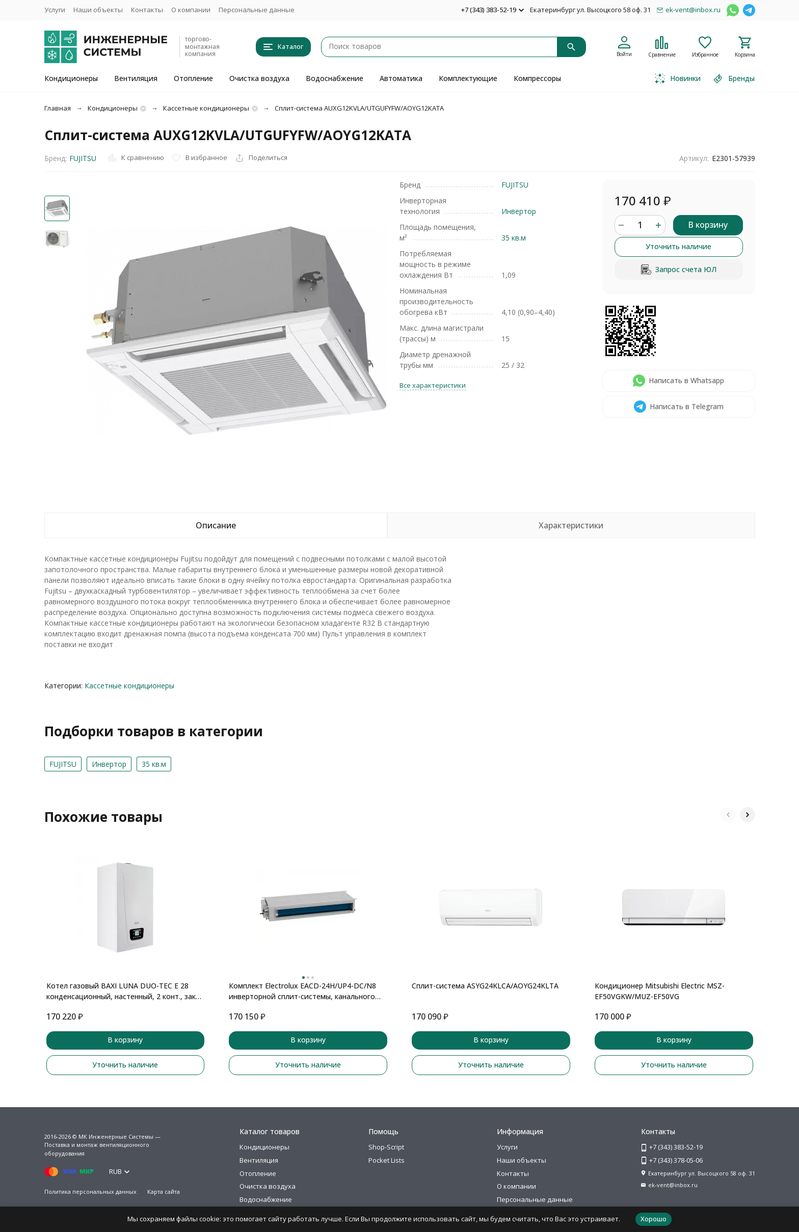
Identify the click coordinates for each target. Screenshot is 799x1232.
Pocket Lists (386, 1160)
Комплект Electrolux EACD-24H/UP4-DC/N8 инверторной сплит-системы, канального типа (302, 991)
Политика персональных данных (90, 1191)
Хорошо (654, 1218)
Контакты (147, 9)
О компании (190, 9)
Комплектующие (468, 78)
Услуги (54, 9)
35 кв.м (513, 238)
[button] (728, 814)
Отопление (193, 78)
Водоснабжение (334, 78)
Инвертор (518, 211)
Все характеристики (433, 385)
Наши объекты (98, 9)
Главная (57, 108)
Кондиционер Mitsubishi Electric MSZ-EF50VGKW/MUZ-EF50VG (660, 991)
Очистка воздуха (259, 78)
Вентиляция (135, 78)
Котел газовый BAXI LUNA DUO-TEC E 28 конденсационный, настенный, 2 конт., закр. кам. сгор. (123, 991)
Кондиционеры (71, 78)
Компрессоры (537, 78)
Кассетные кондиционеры (206, 108)
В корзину (708, 224)
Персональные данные (257, 9)
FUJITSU (82, 158)
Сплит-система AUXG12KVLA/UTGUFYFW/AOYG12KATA (359, 108)
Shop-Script (386, 1146)
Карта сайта (163, 1191)
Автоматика (401, 78)
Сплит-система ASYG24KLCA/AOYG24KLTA (485, 985)
